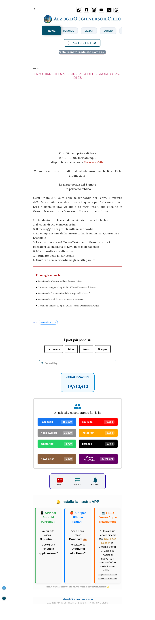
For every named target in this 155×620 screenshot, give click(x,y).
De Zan (101, 30)
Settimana (54, 349)
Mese (71, 349)
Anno (86, 349)
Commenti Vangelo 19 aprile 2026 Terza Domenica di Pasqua (67, 287)
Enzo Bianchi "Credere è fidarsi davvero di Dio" (60, 281)
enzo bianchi (48, 322)
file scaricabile (93, 162)
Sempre (102, 349)
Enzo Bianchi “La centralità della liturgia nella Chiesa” (64, 293)
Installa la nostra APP (77, 502)
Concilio (79, 30)
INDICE (51, 30)
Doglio (122, 30)
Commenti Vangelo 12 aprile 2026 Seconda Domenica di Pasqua (68, 305)
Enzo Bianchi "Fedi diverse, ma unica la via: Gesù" (61, 299)
